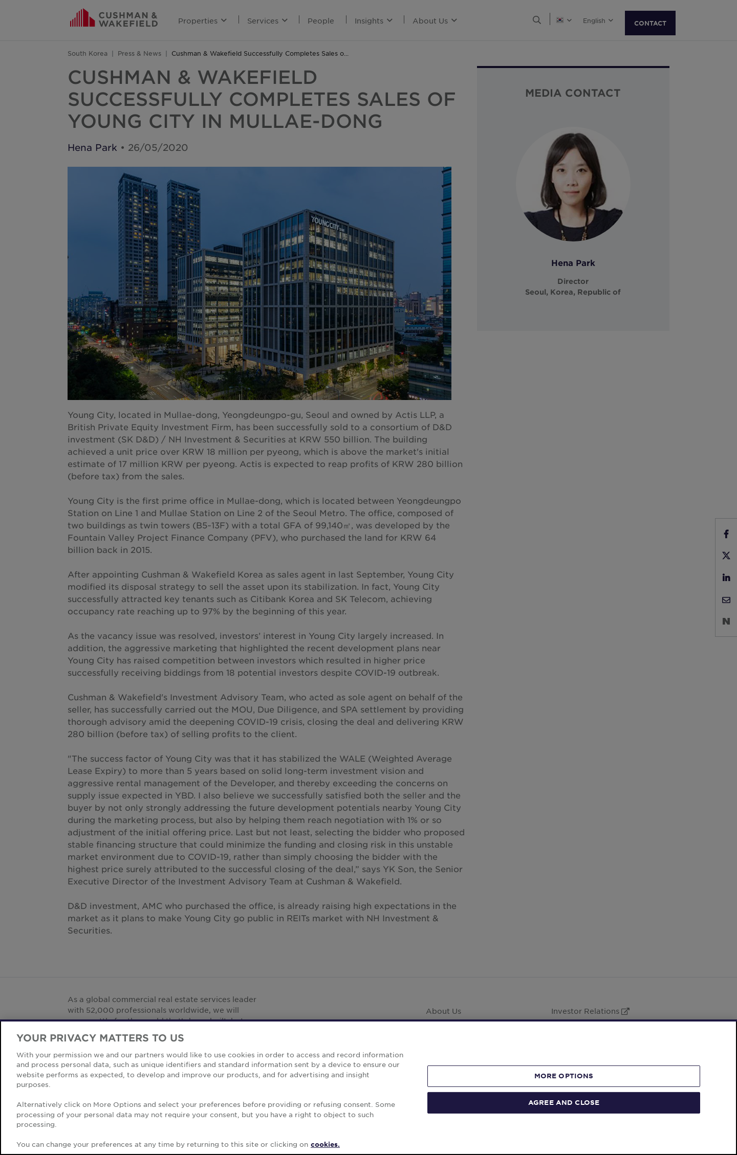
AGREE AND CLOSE (563, 1102)
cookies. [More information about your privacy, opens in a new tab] (325, 1144)
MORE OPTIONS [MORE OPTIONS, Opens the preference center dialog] (564, 1076)
